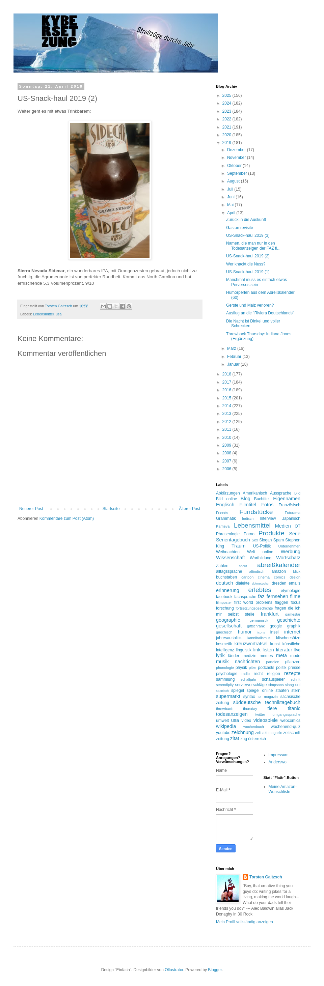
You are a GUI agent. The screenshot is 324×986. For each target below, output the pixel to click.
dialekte (242, 583)
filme (295, 596)
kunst (275, 644)
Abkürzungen (228, 493)
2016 (227, 390)
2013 (227, 413)
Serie (294, 533)
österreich (257, 738)
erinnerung (227, 590)
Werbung (290, 551)
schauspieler (273, 679)
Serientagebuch (233, 539)
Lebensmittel (43, 314)
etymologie (290, 590)
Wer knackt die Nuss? (246, 264)
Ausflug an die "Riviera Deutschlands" (260, 313)
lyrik (220, 655)
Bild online (226, 499)
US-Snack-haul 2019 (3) (248, 235)
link (257, 649)
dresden (279, 583)
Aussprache (280, 493)
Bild (297, 493)
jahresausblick (229, 638)
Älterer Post (189, 508)
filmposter (224, 602)
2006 (227, 469)
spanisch (222, 691)
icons (261, 632)
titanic (294, 708)
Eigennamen (286, 498)
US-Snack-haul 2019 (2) (248, 256)
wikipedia (226, 726)
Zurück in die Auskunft (246, 219)
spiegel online (260, 690)
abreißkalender (278, 564)
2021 (227, 127)
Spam (278, 540)
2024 (227, 103)
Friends (222, 513)
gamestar (292, 614)
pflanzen (292, 661)
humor (245, 632)
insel (274, 632)
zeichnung (243, 732)
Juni (231, 197)
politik (281, 667)
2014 (227, 405)
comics (280, 577)
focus (295, 602)
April (231, 212)
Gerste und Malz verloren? (250, 305)
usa (58, 314)
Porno (249, 534)
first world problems (253, 602)
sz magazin (268, 697)
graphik (293, 626)
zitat (234, 738)
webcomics (290, 720)
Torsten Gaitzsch (265, 877)
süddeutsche (247, 702)
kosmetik (224, 644)
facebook (224, 596)
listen (268, 649)
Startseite (111, 508)
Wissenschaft (230, 557)
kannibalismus (258, 638)
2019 (227, 142)
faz (261, 596)
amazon (278, 571)
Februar (234, 356)
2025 (227, 95)
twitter (260, 714)
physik (241, 667)
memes (266, 655)
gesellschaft (229, 625)
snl (297, 684)
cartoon (247, 577)
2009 (227, 445)
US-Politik (262, 546)
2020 (227, 135)
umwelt (222, 720)
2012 (227, 421)
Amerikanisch (255, 493)
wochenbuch (253, 727)
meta (281, 655)
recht (258, 673)
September (237, 173)
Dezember (237, 149)
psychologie (226, 673)
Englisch (225, 504)
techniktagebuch (282, 702)
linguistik (243, 650)
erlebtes (259, 589)
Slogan (265, 540)
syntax (249, 696)
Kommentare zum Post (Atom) (66, 518)
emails (294, 583)
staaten (282, 690)
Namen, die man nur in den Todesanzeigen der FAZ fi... (253, 245)
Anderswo (278, 762)
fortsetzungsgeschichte (254, 608)
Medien (283, 526)
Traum (238, 545)
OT (297, 526)
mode (295, 655)
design (295, 577)
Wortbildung (260, 558)
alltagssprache (229, 571)
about (243, 566)
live (297, 650)
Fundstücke (256, 511)
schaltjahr (248, 679)
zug (243, 738)
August (234, 181)
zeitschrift (291, 732)
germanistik (259, 620)
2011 (227, 429)
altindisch (257, 571)
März (232, 348)
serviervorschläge (251, 684)
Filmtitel (248, 504)
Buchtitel (262, 499)
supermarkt (228, 696)
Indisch (247, 518)
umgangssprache (286, 714)
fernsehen (277, 596)
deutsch (224, 583)
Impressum (279, 755)
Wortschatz (288, 557)
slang (289, 685)
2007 (227, 461)
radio (246, 674)
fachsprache (245, 596)
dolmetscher (260, 583)
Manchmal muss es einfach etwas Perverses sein (256, 282)
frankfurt (270, 614)
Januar (234, 364)
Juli (230, 189)
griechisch (224, 632)
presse (294, 667)
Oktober (235, 165)
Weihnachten (228, 552)
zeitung (222, 738)
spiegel (237, 690)
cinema (264, 577)
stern (295, 690)
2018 (227, 374)
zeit (258, 733)
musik (222, 661)
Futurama (292, 513)
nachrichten (247, 661)
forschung (225, 608)
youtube (223, 732)
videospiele (265, 720)
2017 (227, 382)
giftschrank (256, 626)
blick (296, 571)
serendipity (225, 685)
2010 (227, 437)
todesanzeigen (232, 714)
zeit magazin (272, 733)
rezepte (292, 673)
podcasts (266, 667)
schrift (295, 679)
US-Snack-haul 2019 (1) (248, 272)
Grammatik (226, 518)
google (276, 626)
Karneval (223, 526)
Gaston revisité (239, 227)
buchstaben (226, 577)
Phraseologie (228, 534)
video (246, 720)
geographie (228, 620)
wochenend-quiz (285, 726)
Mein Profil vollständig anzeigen (244, 922)
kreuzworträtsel (251, 643)
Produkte (272, 533)
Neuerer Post (31, 508)
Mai (231, 204)
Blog (245, 498)
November (237, 157)
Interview (268, 518)
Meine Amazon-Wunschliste (283, 789)
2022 (227, 119)
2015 (227, 398)
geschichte (288, 620)
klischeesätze (288, 638)
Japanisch (291, 518)
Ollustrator (174, 969)
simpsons (276, 685)
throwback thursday (236, 709)
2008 (227, 453)
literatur (284, 649)
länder (233, 655)
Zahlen (222, 565)
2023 (227, 111)
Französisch (289, 505)
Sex (255, 540)
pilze (252, 668)
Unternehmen (289, 546)
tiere (272, 708)
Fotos (267, 504)
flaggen (281, 602)
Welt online (260, 552)
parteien (272, 662)
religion (273, 673)
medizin (249, 655)
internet (292, 632)
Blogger (215, 969)
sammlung (225, 679)
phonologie (225, 668)
